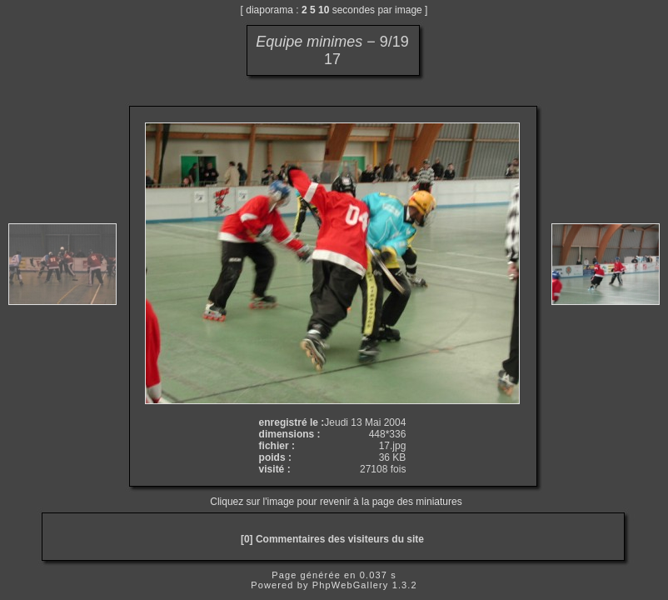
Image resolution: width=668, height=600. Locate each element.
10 (323, 10)
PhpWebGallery (350, 585)
